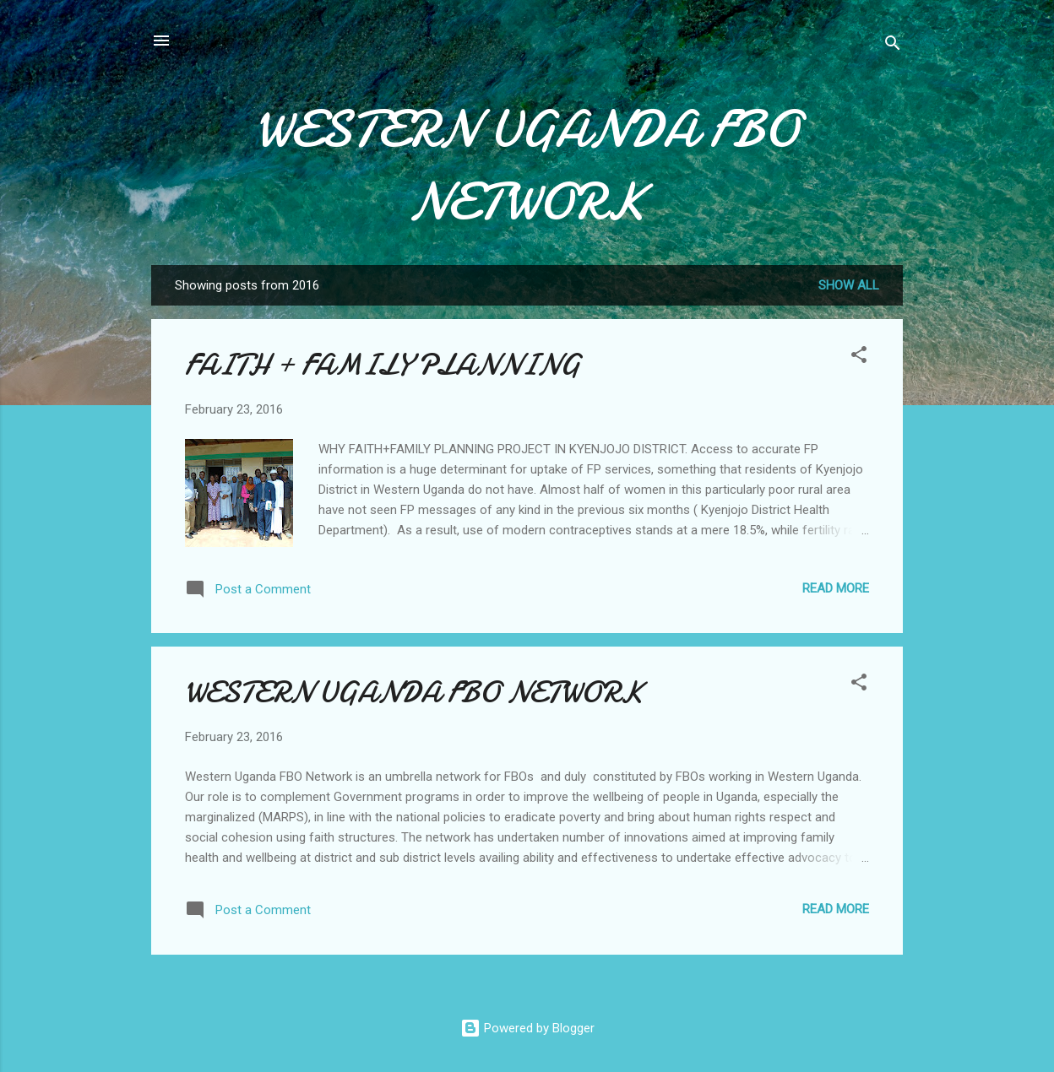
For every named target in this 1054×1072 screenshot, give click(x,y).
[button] (859, 357)
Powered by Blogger (527, 1028)
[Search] (893, 46)
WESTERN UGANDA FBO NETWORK (527, 165)
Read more (835, 588)
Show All (848, 285)
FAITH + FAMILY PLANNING (382, 365)
